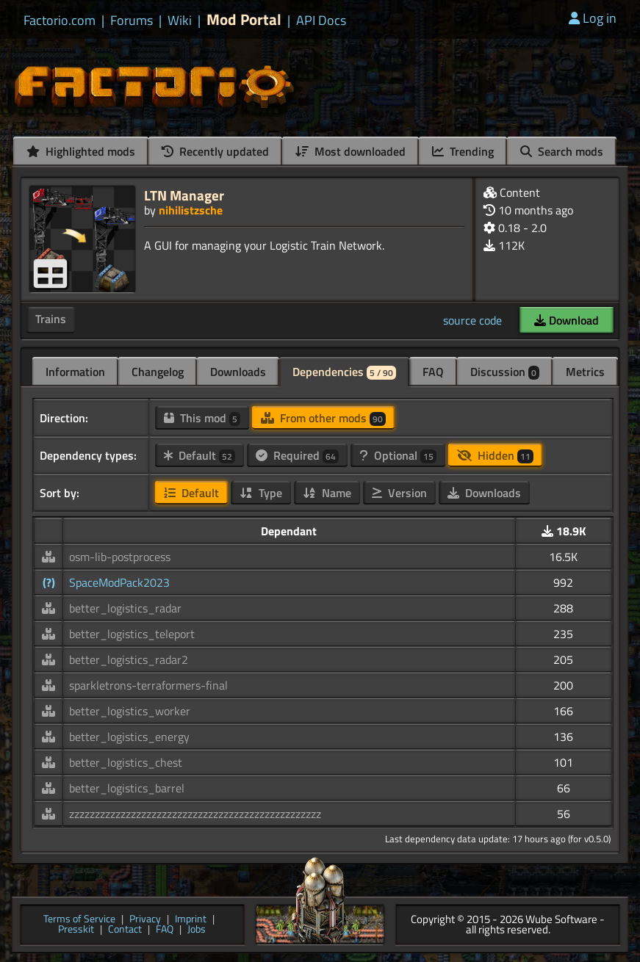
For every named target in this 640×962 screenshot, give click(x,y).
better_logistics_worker (129, 711)
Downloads (238, 371)
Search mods (561, 151)
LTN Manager (184, 195)
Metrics (585, 371)
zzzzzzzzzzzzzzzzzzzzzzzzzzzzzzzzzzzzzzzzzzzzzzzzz (195, 813)
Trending (463, 151)
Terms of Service (79, 919)
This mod (202, 418)
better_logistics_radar (125, 608)
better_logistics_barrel (126, 788)
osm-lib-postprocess (119, 556)
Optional (397, 455)
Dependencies (344, 371)
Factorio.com (60, 20)
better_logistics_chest (125, 762)
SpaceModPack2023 (119, 582)
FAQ (433, 371)
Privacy (145, 919)
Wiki (180, 20)
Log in (592, 18)
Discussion (504, 371)
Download (566, 320)
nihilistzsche (191, 210)
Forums (131, 20)
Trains (50, 319)
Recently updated (215, 151)
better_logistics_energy (129, 736)
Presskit (76, 930)
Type (261, 493)
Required (297, 455)
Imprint (190, 919)
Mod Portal (243, 19)
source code (472, 320)
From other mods (323, 418)
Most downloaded (350, 151)
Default (199, 455)
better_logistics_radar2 (128, 659)
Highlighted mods (80, 151)
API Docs (321, 20)
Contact (125, 930)
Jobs (196, 930)
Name (327, 493)
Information (75, 371)
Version (399, 493)
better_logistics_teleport (132, 634)
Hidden (495, 455)
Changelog (158, 371)
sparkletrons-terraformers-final (148, 685)
